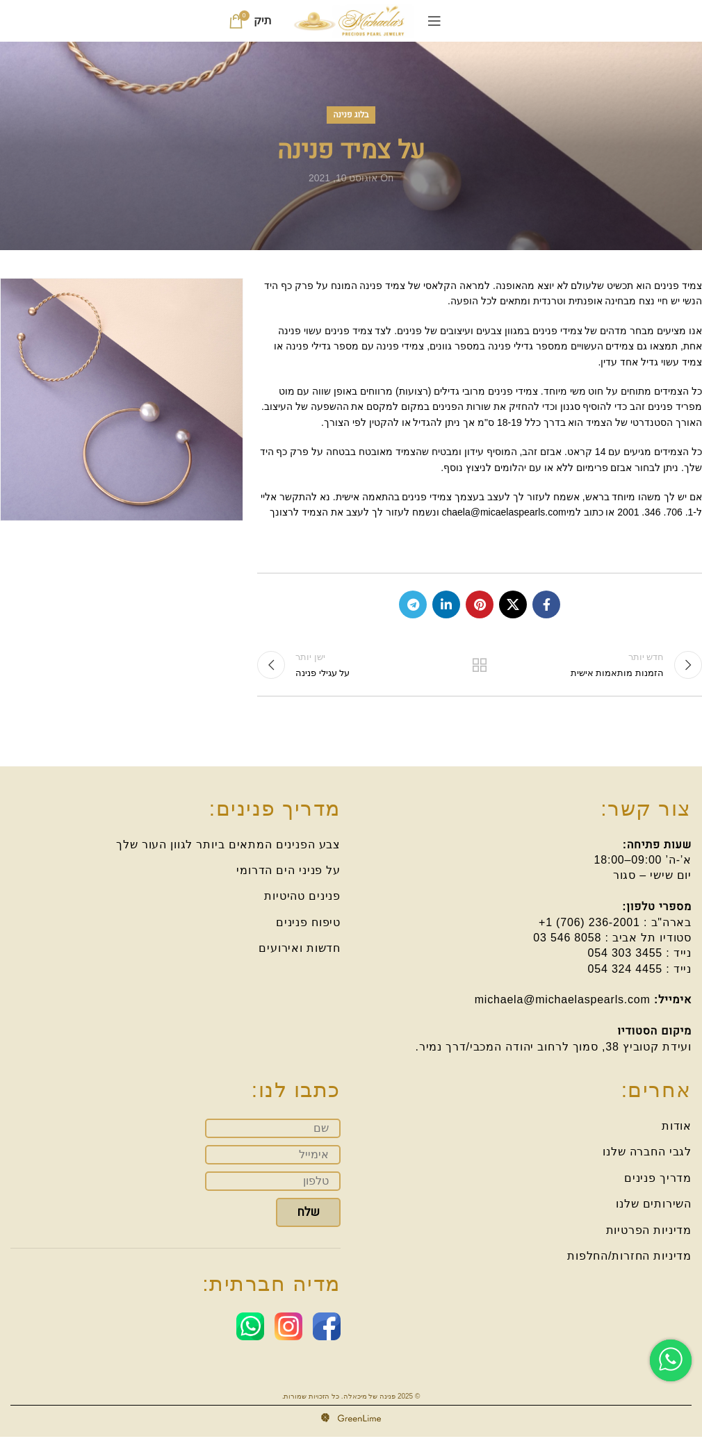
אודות (677, 1130)
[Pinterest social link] (479, 604)
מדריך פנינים (658, 1182)
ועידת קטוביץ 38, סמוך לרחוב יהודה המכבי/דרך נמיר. (554, 1051)
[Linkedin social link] (446, 604)
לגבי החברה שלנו (647, 1156)
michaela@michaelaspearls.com (563, 1004)
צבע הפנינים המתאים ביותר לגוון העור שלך (228, 848)
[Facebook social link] (546, 604)
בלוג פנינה (351, 115)
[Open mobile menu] (434, 21)
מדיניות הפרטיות (649, 1234)
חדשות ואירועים (300, 952)
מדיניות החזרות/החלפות (629, 1260)
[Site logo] (351, 20)
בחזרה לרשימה (479, 667)
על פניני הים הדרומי (288, 874)
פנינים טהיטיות (302, 900)
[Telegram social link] (413, 604)
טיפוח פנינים (308, 926)
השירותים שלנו (654, 1208)
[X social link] (513, 604)
